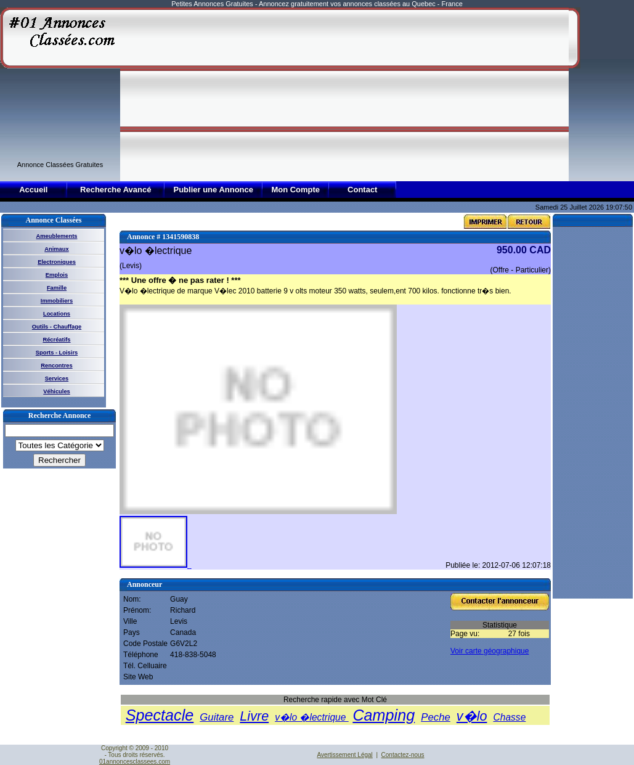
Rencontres (56, 365)
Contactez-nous (403, 754)
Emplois (57, 275)
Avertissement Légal (344, 754)
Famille (57, 288)
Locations (56, 314)
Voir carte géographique (489, 651)
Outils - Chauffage (56, 327)
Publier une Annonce (213, 189)
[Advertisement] (290, 93)
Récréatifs (56, 340)
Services (56, 378)
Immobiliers (57, 301)
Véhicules (56, 391)
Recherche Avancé (115, 189)
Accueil (33, 189)
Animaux (56, 249)
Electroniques (57, 262)
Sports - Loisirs (57, 353)
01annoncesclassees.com (134, 761)
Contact (362, 189)
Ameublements (57, 236)
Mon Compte (295, 189)
